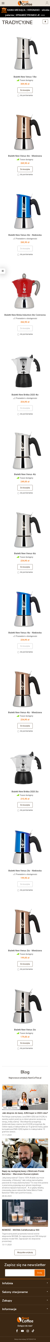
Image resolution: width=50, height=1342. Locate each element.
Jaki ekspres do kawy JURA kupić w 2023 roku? (25, 1113)
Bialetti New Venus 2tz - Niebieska (25, 870)
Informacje (25, 1309)
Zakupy (25, 1301)
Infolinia (25, 1283)
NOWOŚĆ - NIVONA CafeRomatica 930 (20, 1230)
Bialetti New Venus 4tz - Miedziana (25, 712)
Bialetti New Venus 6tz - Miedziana (25, 156)
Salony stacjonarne (25, 1292)
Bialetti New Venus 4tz (25, 474)
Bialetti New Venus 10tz (25, 77)
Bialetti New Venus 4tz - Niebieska (25, 632)
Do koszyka (25, 90)
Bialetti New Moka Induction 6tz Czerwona (25, 315)
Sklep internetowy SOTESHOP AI (25, 1339)
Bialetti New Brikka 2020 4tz (25, 394)
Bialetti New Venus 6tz (25, 553)
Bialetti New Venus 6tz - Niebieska (25, 235)
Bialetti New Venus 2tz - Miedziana (25, 950)
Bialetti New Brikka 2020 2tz (25, 791)
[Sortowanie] (45, 21)
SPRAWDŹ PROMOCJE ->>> (30, 15)
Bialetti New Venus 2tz (25, 1029)
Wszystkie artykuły (25, 1252)
